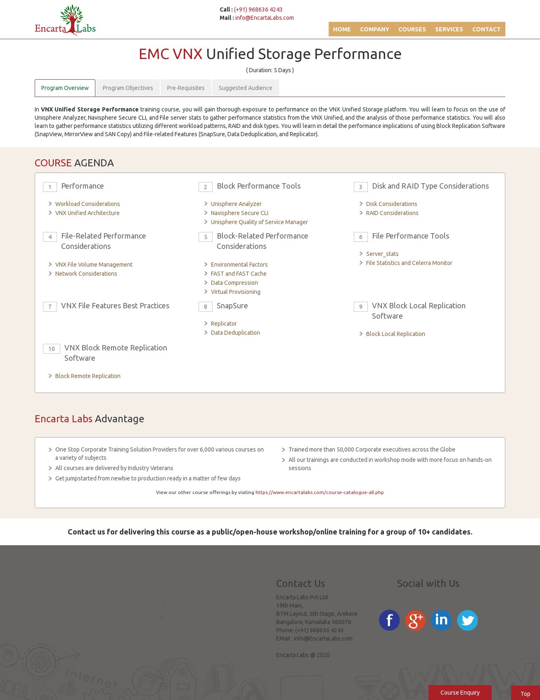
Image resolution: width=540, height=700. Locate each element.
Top (526, 694)
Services (449, 29)
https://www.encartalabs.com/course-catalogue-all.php (320, 492)
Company (374, 29)
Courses (412, 29)
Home (342, 29)
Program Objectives (128, 88)
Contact (486, 29)
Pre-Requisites (186, 88)
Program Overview (65, 88)
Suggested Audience (245, 88)
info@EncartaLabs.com (264, 17)
